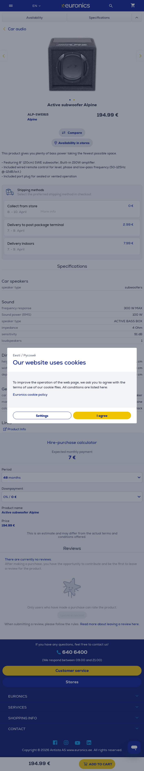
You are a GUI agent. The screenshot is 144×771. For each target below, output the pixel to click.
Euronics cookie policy (30, 394)
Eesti (16, 355)
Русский (29, 355)
